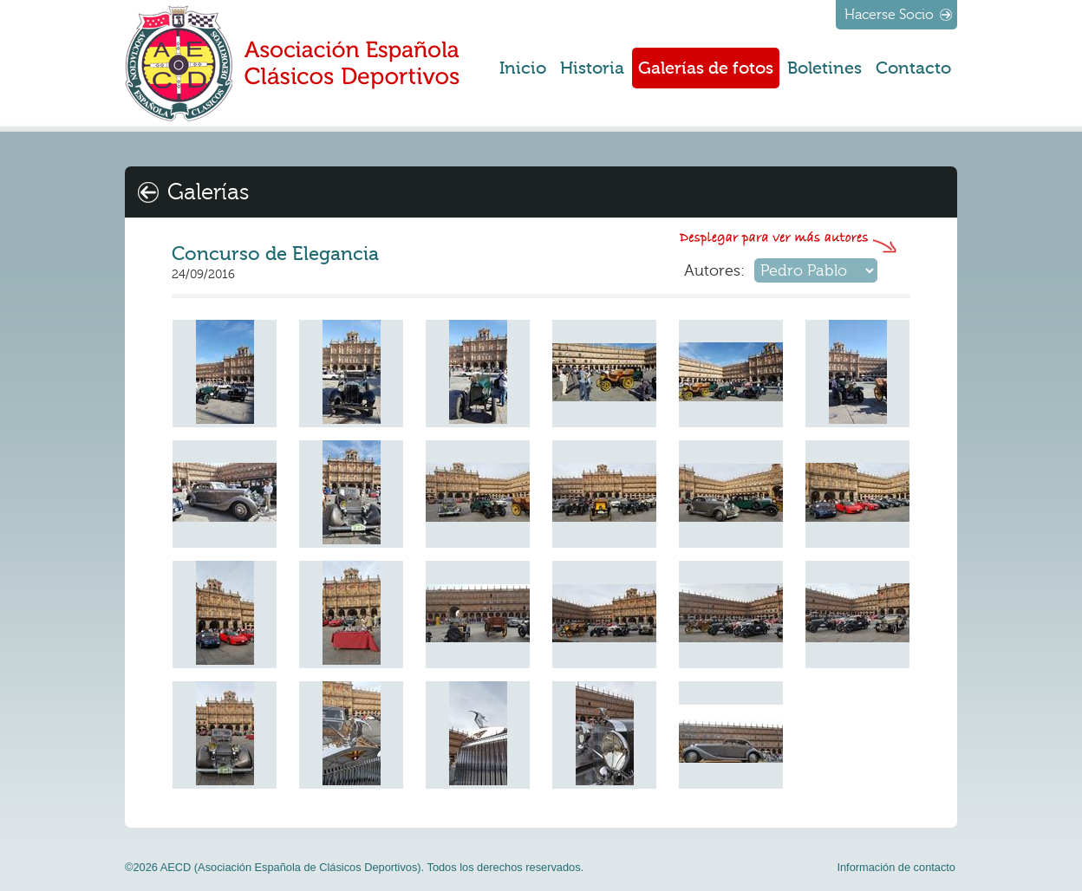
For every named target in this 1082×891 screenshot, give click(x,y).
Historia (592, 68)
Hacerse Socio (889, 15)
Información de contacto (896, 867)
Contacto (913, 68)
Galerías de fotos (705, 68)
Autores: (714, 270)
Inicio (522, 68)
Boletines (824, 68)
